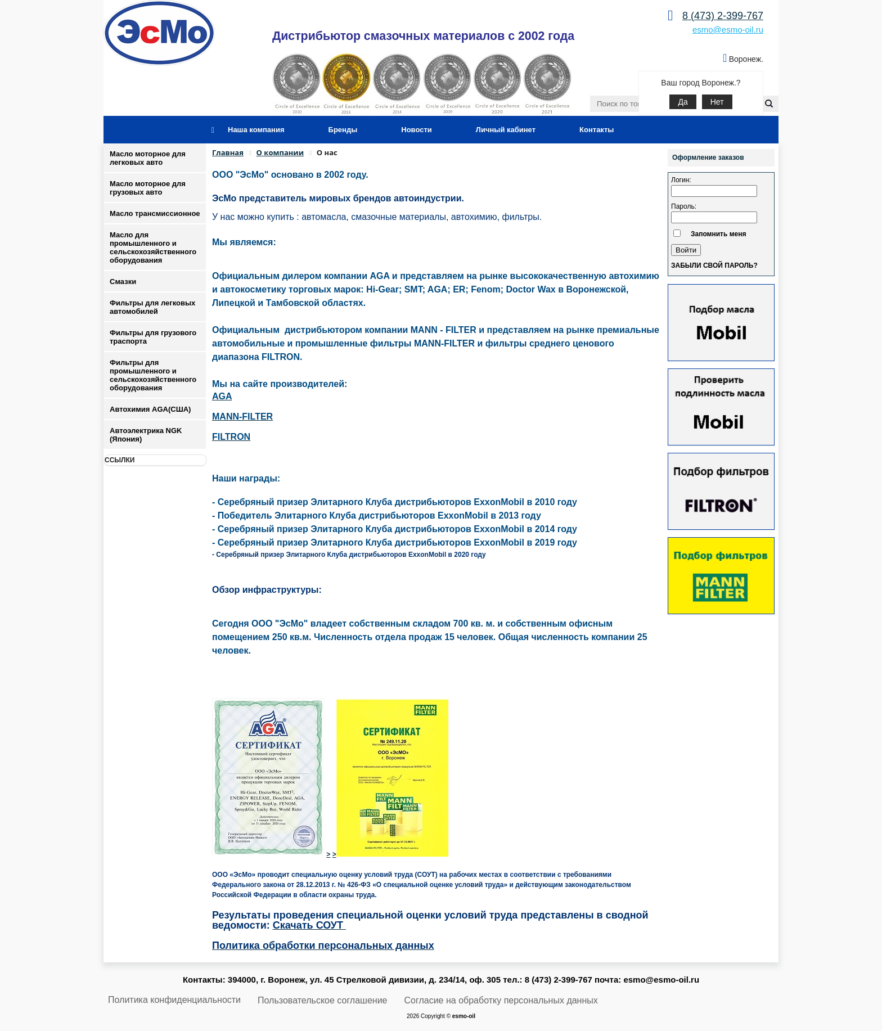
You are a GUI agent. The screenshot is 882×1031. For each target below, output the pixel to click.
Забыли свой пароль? (714, 265)
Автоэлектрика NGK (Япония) (146, 434)
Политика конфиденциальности (174, 1000)
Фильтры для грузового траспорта (153, 336)
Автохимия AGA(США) (150, 409)
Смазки (123, 281)
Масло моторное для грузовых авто (148, 187)
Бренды (343, 129)
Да (682, 101)
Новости (416, 129)
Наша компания (256, 129)
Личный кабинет (506, 129)
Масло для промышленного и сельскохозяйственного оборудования (153, 247)
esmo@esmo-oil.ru (727, 29)
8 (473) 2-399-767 (722, 15)
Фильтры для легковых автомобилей (152, 307)
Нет (717, 101)
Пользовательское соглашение (322, 1000)
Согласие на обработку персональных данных (501, 1000)
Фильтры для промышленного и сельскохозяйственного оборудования (153, 375)
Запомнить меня (718, 234)
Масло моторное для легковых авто (148, 158)
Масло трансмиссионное (155, 213)
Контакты (596, 129)
